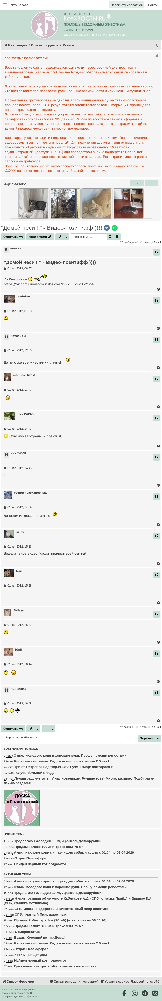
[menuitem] (19, 4)
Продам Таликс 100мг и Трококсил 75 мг (48, 847)
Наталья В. (18, 335)
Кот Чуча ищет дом (30, 955)
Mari (19, 571)
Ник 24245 (26, 414)
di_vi (20, 532)
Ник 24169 (18, 453)
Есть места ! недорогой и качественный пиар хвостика (61, 909)
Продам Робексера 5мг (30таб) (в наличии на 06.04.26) (60, 920)
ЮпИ (18, 649)
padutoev (24, 296)
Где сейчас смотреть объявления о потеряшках (55, 966)
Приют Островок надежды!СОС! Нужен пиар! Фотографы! (63, 767)
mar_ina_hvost (24, 375)
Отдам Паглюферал (31, 858)
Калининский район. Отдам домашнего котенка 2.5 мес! (61, 761)
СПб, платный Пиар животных (41, 914)
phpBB (29, 989)
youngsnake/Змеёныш (30, 492)
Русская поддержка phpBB (18, 993)
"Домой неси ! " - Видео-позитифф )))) (51, 227)
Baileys (19, 610)
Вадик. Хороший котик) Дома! (39, 937)
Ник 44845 (19, 689)
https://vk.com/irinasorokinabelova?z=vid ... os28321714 (49, 284)
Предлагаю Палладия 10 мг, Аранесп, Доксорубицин (58, 841)
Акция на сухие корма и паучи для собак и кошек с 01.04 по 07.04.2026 (74, 852)
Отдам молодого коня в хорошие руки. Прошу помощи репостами (70, 755)
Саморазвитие (27, 932)
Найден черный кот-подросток (40, 864)
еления (15, 248)
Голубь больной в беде (34, 773)
